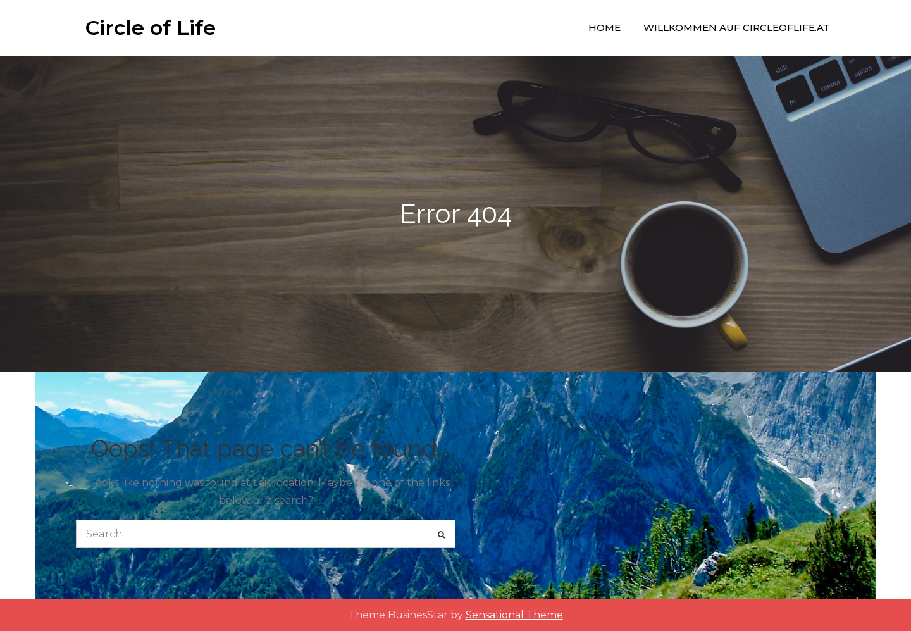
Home (604, 28)
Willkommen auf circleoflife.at (736, 28)
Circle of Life (150, 27)
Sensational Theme (514, 615)
